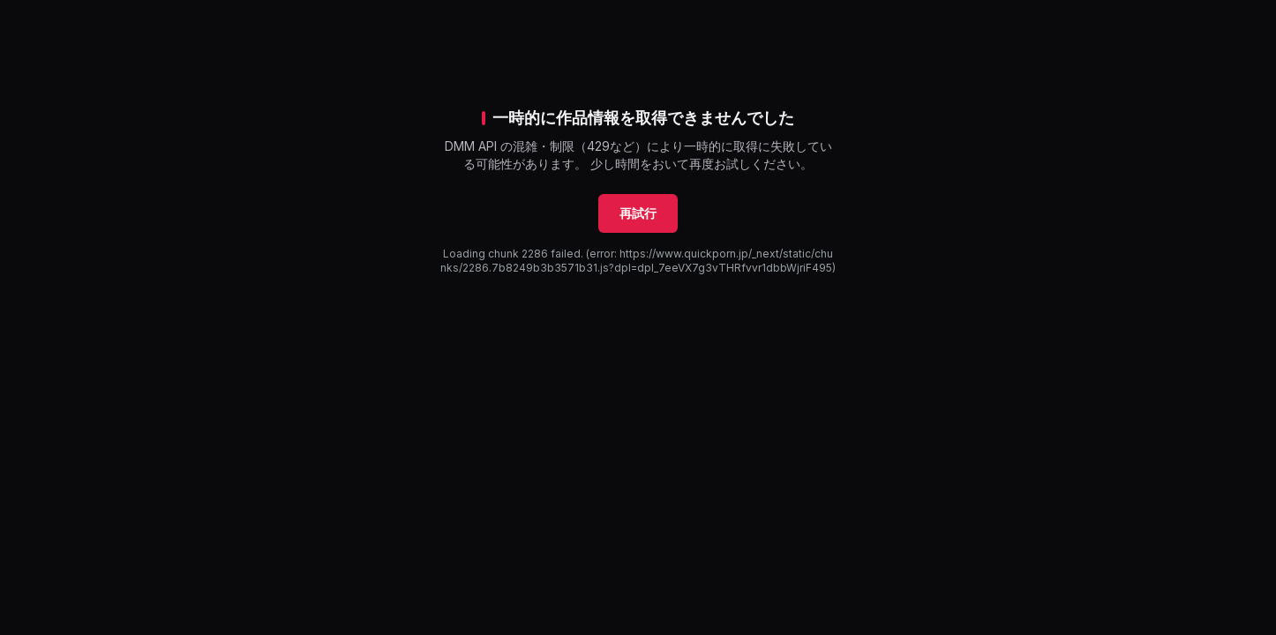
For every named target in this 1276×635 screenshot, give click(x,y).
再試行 (638, 212)
